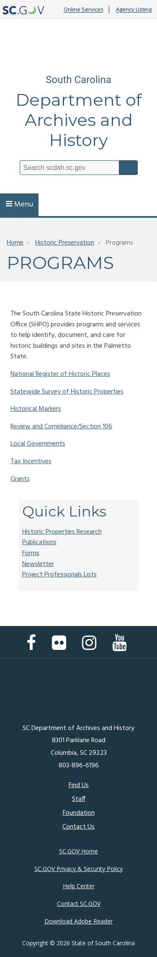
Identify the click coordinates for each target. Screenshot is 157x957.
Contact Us (78, 826)
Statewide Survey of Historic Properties (67, 391)
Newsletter (38, 564)
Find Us (79, 785)
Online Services (83, 9)
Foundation (79, 813)
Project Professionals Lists (59, 574)
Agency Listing (134, 9)
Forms (30, 553)
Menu (19, 204)
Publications (39, 542)
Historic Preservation (64, 242)
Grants (20, 479)
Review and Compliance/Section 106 (61, 426)
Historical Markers (35, 409)
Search (128, 167)
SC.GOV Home (78, 851)
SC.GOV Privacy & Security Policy (78, 869)
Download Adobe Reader (78, 921)
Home (15, 242)
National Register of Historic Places (60, 374)
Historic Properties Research (62, 532)
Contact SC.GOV (78, 903)
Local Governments (37, 443)
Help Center (79, 886)
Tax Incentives (30, 461)
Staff (78, 799)
